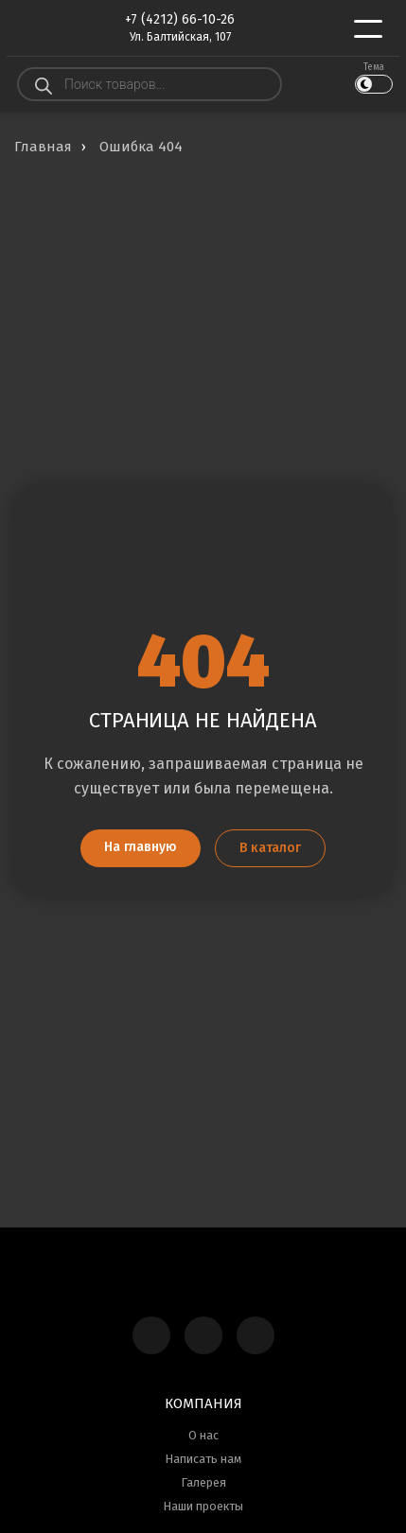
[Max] (151, 1335)
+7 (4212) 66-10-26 (180, 19)
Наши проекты (203, 1506)
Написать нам (203, 1459)
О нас (203, 1435)
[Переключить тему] (374, 84)
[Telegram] (203, 1335)
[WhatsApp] (255, 1335)
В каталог (270, 848)
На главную (140, 847)
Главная (43, 146)
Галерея (203, 1482)
